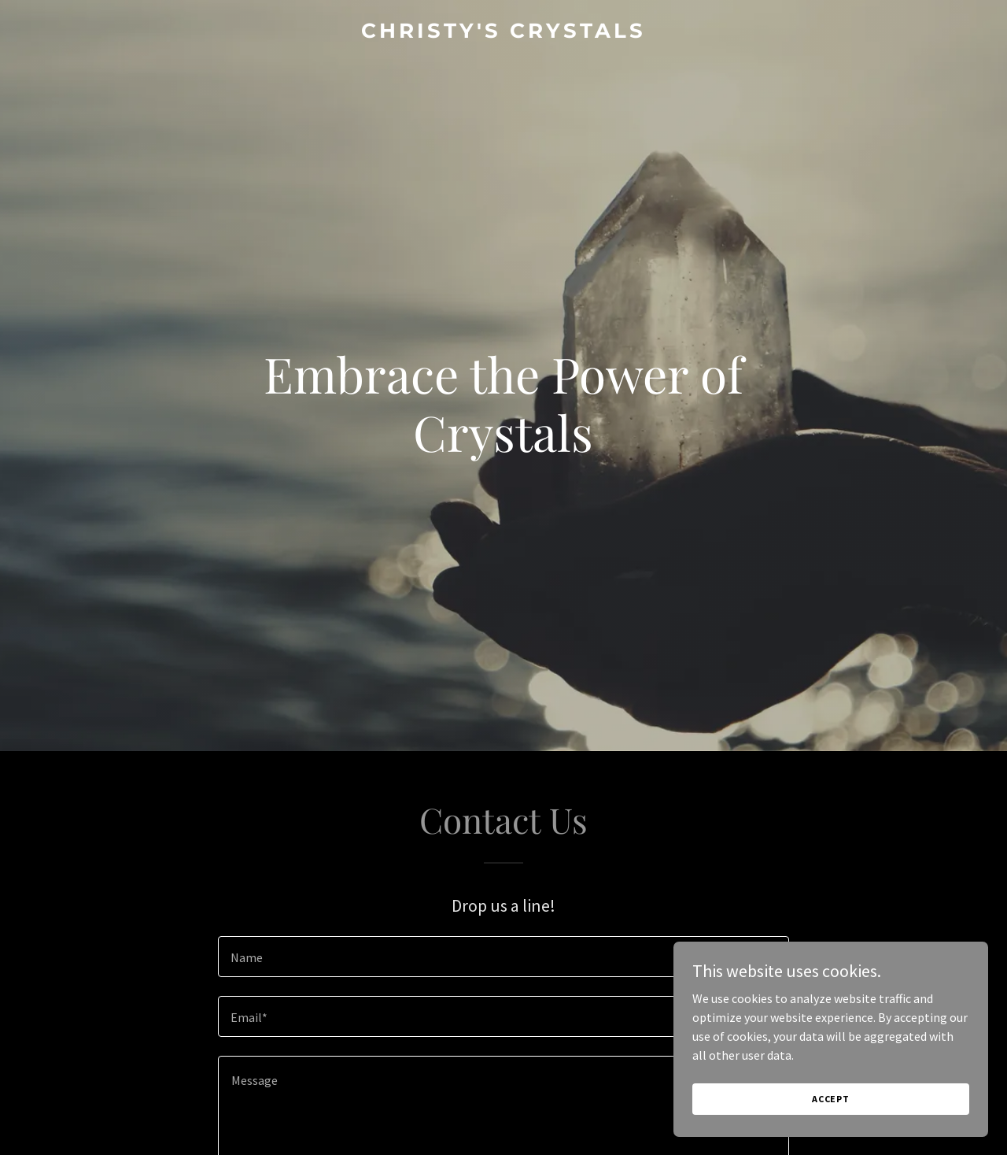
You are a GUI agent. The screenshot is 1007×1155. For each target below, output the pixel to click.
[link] (504, 33)
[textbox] (503, 956)
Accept (831, 1099)
